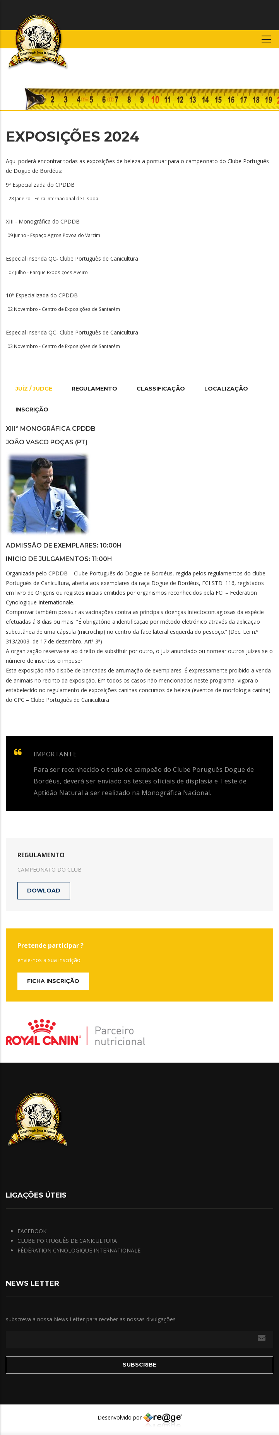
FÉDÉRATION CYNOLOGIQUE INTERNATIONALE (78, 1250)
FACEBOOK (31, 1231)
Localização (226, 388)
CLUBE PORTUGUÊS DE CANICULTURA (67, 1240)
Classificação (161, 388)
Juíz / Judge (33, 388)
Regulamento (94, 388)
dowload (43, 890)
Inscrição (31, 409)
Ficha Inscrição (53, 981)
